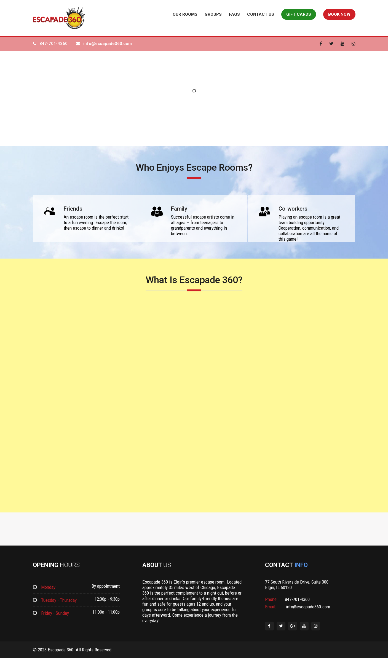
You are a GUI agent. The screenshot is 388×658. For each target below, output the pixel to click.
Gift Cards (298, 14)
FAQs (234, 14)
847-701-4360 (53, 43)
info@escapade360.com (107, 43)
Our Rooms (185, 14)
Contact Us (260, 14)
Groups (213, 14)
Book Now (339, 14)
